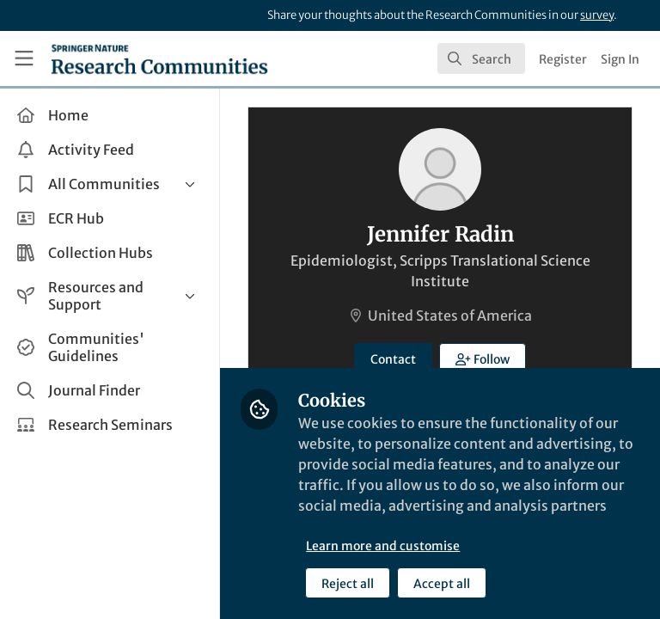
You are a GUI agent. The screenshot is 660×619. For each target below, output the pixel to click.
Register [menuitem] (563, 59)
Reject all (347, 583)
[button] (482, 358)
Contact (393, 359)
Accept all (441, 583)
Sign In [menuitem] (620, 59)
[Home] (159, 58)
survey (597, 15)
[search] (481, 58)
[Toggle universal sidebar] (24, 58)
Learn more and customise (383, 546)
